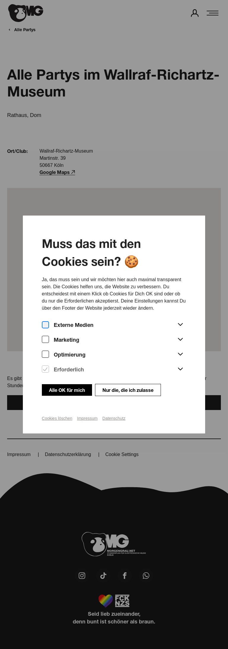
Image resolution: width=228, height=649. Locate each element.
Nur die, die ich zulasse (127, 380)
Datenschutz (114, 408)
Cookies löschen (57, 408)
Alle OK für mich (67, 380)
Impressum (87, 408)
